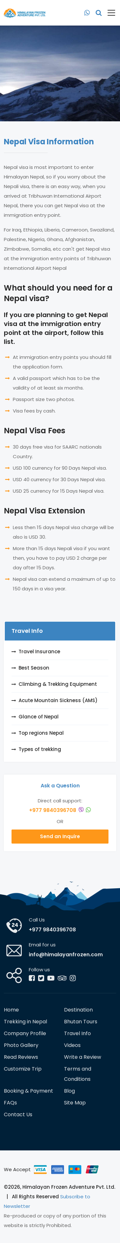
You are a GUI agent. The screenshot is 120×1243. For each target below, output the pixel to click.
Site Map (75, 1102)
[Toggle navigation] (109, 13)
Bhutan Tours (80, 1021)
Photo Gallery (21, 1045)
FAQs (10, 1102)
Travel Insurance (39, 651)
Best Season (34, 667)
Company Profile (25, 1033)
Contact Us (18, 1114)
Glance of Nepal (39, 716)
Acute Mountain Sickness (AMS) (58, 700)
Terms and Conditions (77, 1074)
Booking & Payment (28, 1091)
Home (11, 1009)
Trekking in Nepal (25, 1021)
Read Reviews (21, 1057)
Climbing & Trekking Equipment (58, 684)
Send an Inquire (60, 836)
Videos (72, 1045)
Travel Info (77, 1033)
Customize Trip (23, 1068)
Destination (78, 1009)
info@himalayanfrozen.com (66, 954)
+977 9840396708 (60, 810)
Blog (69, 1091)
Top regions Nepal (41, 733)
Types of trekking (40, 749)
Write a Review (82, 1057)
